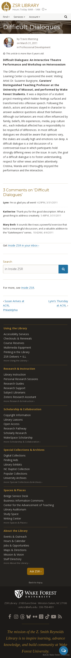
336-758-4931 (46, 607)
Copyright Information (17, 415)
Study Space (11, 514)
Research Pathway (15, 428)
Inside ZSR (27, 287)
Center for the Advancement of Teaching (29, 505)
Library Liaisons (13, 419)
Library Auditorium (15, 509)
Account (33, 16)
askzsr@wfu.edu (27, 607)
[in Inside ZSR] (31, 269)
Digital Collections (15, 455)
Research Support (14, 388)
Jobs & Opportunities (16, 545)
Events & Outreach (15, 536)
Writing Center (12, 518)
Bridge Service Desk (16, 496)
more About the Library (16, 563)
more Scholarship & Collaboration (21, 441)
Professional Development (35, 47)
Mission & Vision (14, 554)
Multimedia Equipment (17, 347)
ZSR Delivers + (15, 356)
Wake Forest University (35, 594)
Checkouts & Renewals (18, 338)
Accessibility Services (16, 334)
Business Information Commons (24, 500)
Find (5, 16)
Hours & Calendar (14, 541)
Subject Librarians (14, 392)
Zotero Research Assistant (20, 397)
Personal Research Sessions (21, 379)
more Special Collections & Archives (22, 482)
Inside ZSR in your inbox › (23, 245)
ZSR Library (25, 5)
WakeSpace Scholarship (18, 437)
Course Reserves (14, 343)
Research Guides (14, 383)
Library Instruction (15, 374)
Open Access (12, 424)
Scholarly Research (15, 433)
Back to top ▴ (35, 582)
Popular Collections (15, 473)
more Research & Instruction (19, 401)
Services (18, 16)
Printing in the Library (17, 352)
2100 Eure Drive (27, 603)
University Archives (15, 478)
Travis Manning (29, 39)
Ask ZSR (35, 571)
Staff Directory (12, 559)
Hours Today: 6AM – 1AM (26, 9)
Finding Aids (11, 460)
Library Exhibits (13, 464)
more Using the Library (15, 360)
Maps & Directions (15, 550)
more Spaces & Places (15, 522)
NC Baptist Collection (17, 469)
